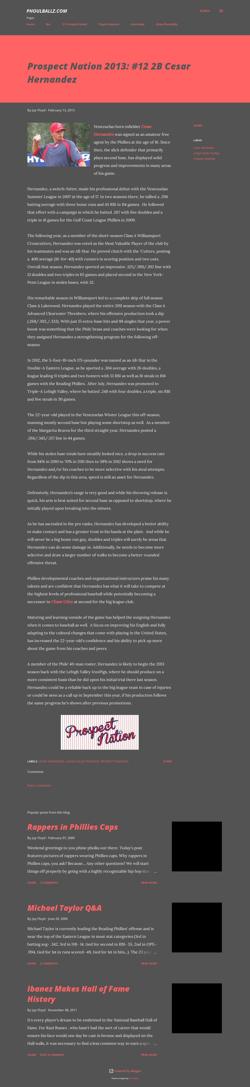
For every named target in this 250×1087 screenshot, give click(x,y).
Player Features (109, 24)
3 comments (49, 882)
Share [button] (197, 125)
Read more (149, 882)
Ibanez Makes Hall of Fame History (78, 993)
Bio (48, 24)
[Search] (205, 11)
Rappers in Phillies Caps (72, 826)
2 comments (49, 963)
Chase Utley (62, 601)
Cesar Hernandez (203, 148)
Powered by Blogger (125, 1071)
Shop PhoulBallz (167, 24)
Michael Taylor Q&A (64, 907)
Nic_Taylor (134, 1078)
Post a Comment (39, 785)
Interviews (138, 24)
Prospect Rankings (204, 158)
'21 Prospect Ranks (74, 24)
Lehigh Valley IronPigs (206, 153)
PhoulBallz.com (47, 11)
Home (31, 24)
